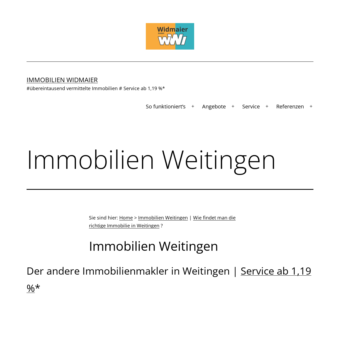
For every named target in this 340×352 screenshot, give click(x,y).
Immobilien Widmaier (62, 79)
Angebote (214, 106)
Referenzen (290, 106)
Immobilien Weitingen (163, 217)
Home (126, 217)
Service (251, 106)
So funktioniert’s (166, 106)
